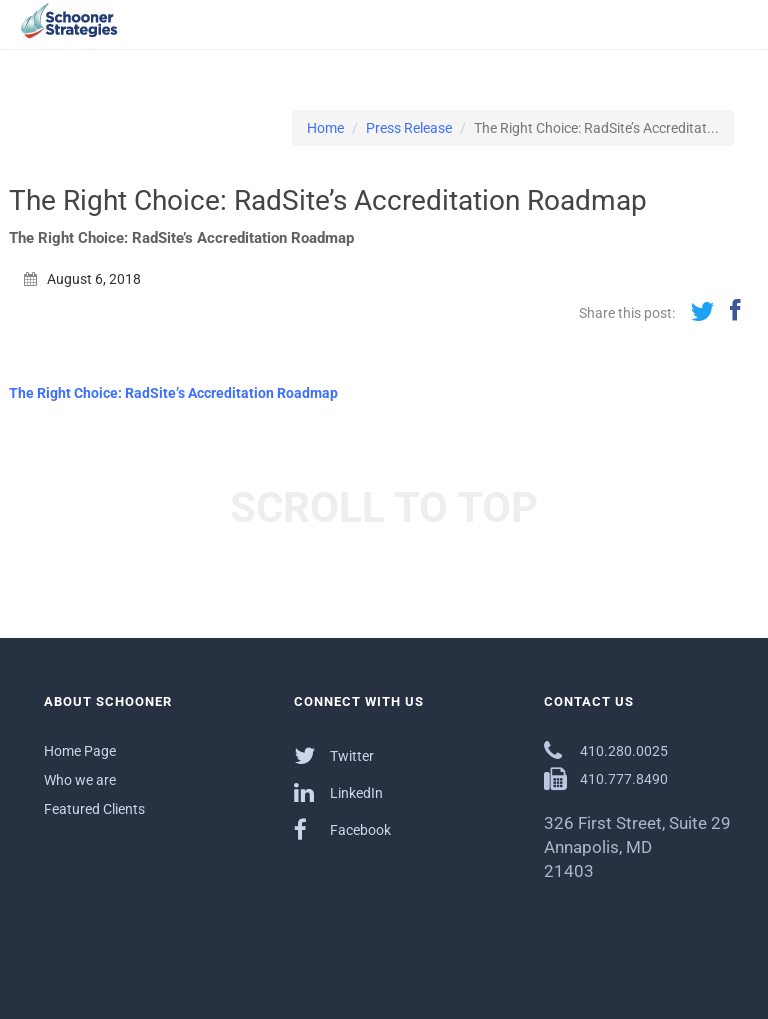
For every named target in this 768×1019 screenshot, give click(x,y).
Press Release (409, 128)
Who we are (80, 780)
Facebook (342, 829)
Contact (712, 34)
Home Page (80, 751)
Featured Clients (94, 809)
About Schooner (359, 34)
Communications (622, 34)
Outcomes (524, 34)
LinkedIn (338, 792)
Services (450, 34)
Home (325, 128)
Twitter (334, 755)
